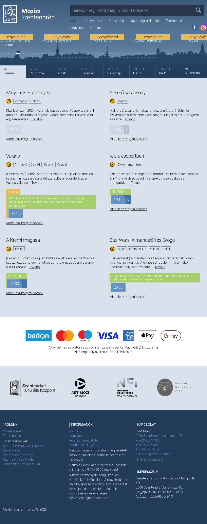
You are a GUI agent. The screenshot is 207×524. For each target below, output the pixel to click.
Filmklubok (116, 21)
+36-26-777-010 (147, 449)
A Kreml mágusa (23, 240)
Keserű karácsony (128, 92)
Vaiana (13, 156)
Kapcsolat (97, 28)
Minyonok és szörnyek (28, 92)
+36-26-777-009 (147, 445)
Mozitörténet (12, 431)
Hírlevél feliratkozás (150, 459)
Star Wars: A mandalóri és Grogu (142, 240)
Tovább (36, 119)
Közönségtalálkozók (145, 21)
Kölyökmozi (94, 21)
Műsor (74, 21)
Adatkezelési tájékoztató (87, 445)
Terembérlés (175, 21)
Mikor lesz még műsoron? (24, 139)
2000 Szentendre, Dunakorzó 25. (159, 436)
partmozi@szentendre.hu (154, 454)
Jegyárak (77, 28)
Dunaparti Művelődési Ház (21, 464)
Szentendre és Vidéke (19, 459)
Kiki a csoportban (127, 156)
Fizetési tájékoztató (83, 440)
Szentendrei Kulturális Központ (25, 446)
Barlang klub (12, 450)
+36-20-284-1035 (148, 440)
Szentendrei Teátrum (18, 455)
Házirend (75, 431)
